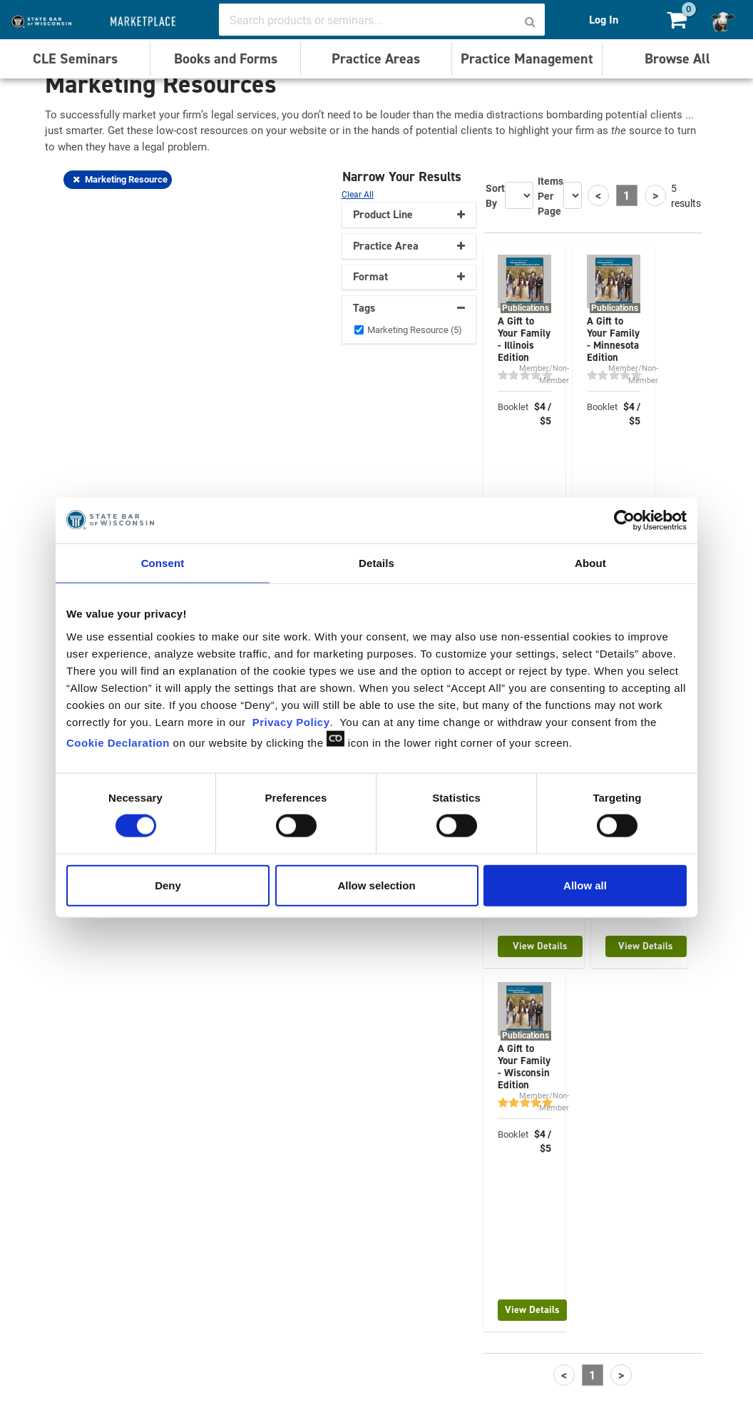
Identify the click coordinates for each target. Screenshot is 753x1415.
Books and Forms (225, 58)
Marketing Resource (120, 179)
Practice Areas (376, 58)
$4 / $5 (542, 413)
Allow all (585, 885)
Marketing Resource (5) (414, 329)
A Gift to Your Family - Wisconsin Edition (524, 1066)
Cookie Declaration (118, 742)
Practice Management (527, 58)
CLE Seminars (75, 58)
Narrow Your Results (403, 176)
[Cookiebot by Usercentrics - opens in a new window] (624, 520)
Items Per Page (550, 196)
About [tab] (590, 563)
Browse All (677, 58)
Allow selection (376, 885)
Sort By (495, 195)
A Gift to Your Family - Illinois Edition (524, 339)
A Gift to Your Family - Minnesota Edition (613, 339)
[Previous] (598, 195)
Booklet (513, 406)
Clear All (358, 194)
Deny (168, 885)
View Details (540, 946)
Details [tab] (376, 563)
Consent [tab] (163, 563)
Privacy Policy (291, 721)
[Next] (655, 195)
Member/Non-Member (544, 373)
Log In (603, 19)
